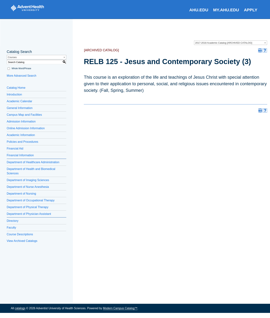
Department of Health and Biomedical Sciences (31, 171)
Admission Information (21, 121)
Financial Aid (15, 148)
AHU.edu (198, 9)
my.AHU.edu (226, 9)
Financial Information (20, 155)
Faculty (11, 227)
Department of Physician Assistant (29, 213)
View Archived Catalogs (22, 240)
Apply (250, 9)
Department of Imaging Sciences (28, 180)
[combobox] (230, 43)
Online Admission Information (26, 128)
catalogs (20, 308)
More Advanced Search (21, 75)
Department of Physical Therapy (27, 207)
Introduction (14, 94)
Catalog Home (16, 87)
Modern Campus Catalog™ (120, 308)
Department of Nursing (21, 193)
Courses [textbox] (12, 57)
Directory (12, 220)
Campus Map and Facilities (24, 114)
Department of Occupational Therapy (31, 200)
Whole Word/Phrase (21, 68)
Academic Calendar (19, 101)
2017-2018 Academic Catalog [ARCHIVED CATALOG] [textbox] (223, 42)
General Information (19, 108)
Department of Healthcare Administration (33, 162)
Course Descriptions (20, 234)
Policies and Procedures (22, 141)
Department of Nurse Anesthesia (28, 186)
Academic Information (21, 135)
